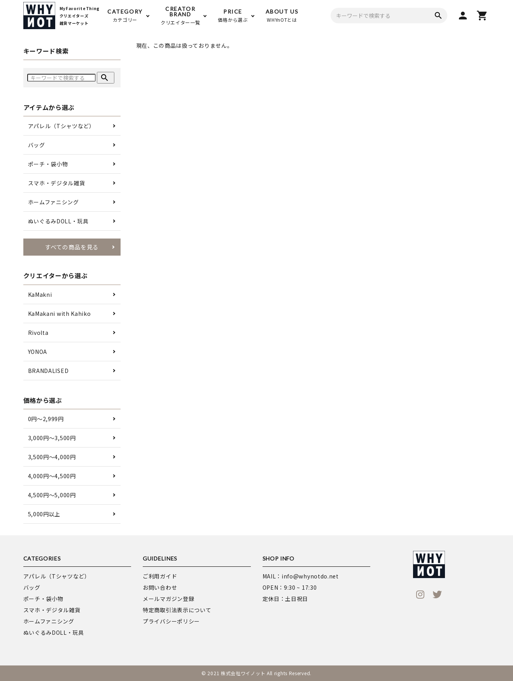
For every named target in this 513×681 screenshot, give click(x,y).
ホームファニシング (53, 202)
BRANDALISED (48, 370)
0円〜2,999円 (46, 419)
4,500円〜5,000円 (52, 495)
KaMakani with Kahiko (59, 313)
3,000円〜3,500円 (52, 438)
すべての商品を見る (72, 247)
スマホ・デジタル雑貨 (56, 183)
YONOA (37, 351)
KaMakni (40, 294)
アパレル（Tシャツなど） (61, 126)
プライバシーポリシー (171, 621)
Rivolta (38, 332)
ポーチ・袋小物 (48, 164)
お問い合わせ (160, 587)
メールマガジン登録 (168, 599)
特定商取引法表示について (177, 610)
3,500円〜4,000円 (52, 457)
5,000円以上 (44, 514)
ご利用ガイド (160, 576)
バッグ (36, 145)
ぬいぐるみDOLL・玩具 (58, 221)
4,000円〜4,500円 (52, 476)
